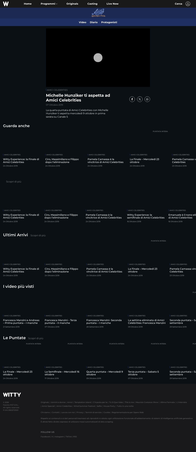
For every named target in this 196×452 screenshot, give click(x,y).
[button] (49, 4)
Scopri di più (13, 181)
